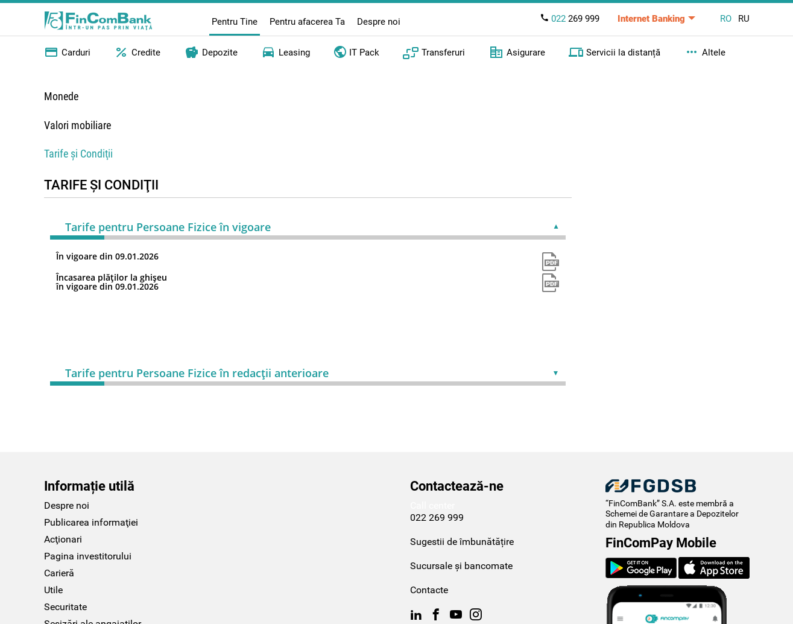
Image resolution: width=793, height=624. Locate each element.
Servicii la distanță (614, 52)
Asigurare (517, 52)
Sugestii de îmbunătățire (462, 541)
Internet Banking (651, 18)
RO (725, 18)
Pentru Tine (234, 21)
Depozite (211, 52)
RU (744, 18)
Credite (137, 52)
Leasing (285, 52)
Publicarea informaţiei (91, 522)
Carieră (59, 573)
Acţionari (63, 539)
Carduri (67, 52)
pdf (551, 262)
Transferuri (434, 52)
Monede (61, 96)
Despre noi (378, 21)
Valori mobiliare (77, 125)
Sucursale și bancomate (461, 565)
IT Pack (356, 51)
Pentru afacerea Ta (307, 21)
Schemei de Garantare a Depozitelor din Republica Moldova (672, 519)
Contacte (429, 590)
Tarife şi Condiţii (78, 153)
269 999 (569, 18)
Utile (53, 590)
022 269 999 (437, 517)
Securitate (65, 607)
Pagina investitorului (87, 556)
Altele (704, 52)
